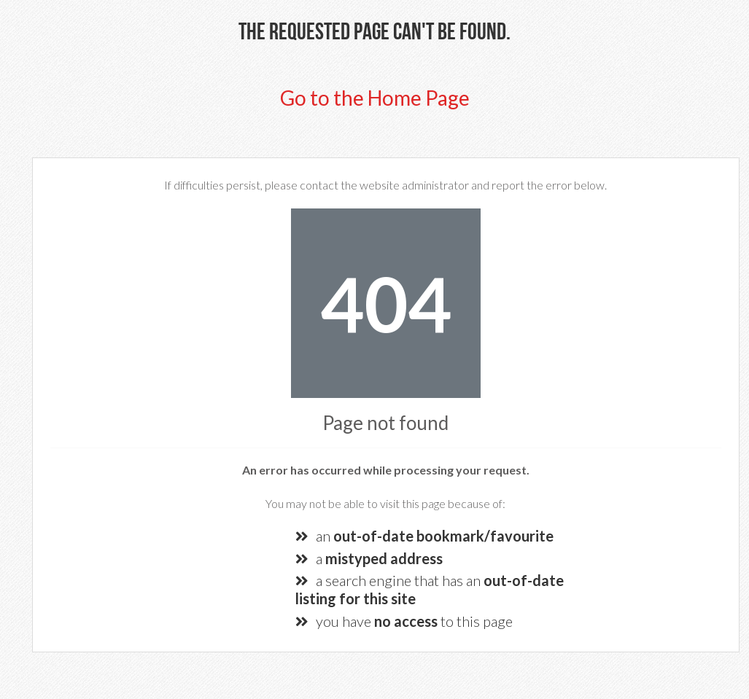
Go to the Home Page (375, 97)
